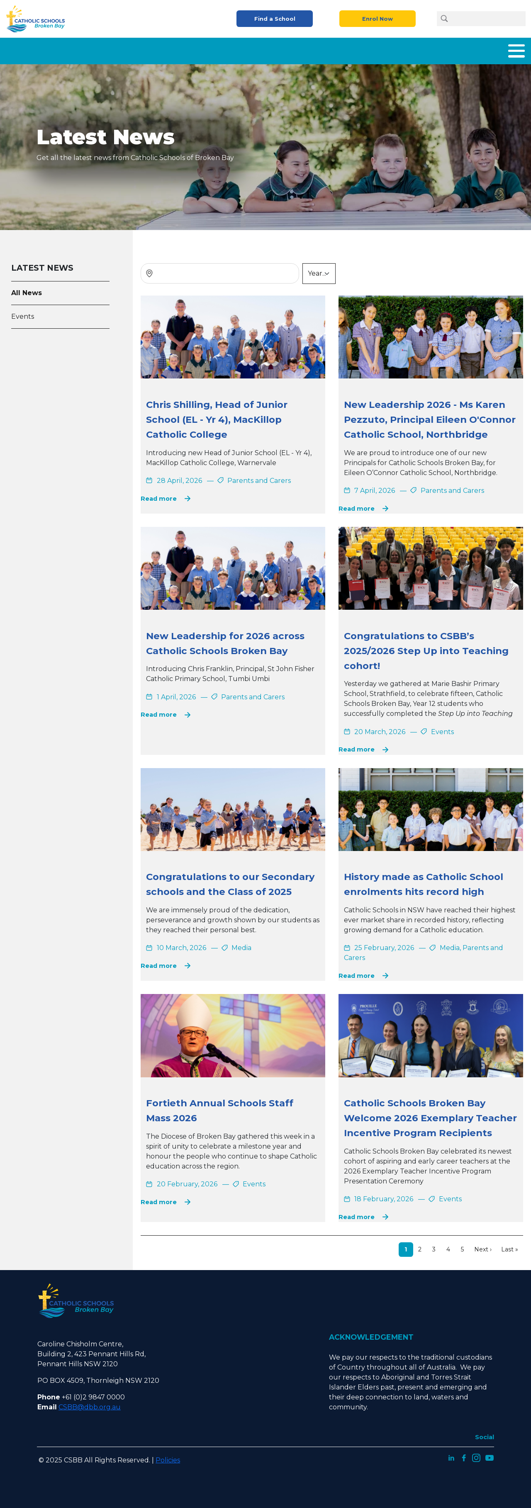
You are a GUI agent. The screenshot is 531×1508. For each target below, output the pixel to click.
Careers (408, 49)
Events (22, 313)
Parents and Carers (350, 49)
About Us (176, 49)
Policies (168, 1457)
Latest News (454, 49)
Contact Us (506, 49)
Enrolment (287, 49)
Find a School (274, 19)
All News (26, 289)
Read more (159, 495)
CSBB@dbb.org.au (89, 1404)
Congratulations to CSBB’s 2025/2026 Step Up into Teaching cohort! (426, 647)
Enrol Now (377, 19)
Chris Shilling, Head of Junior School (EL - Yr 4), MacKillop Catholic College (216, 416)
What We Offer (230, 49)
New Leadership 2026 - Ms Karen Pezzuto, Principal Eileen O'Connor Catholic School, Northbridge (430, 416)
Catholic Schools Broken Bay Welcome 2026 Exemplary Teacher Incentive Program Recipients (430, 1114)
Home (137, 49)
